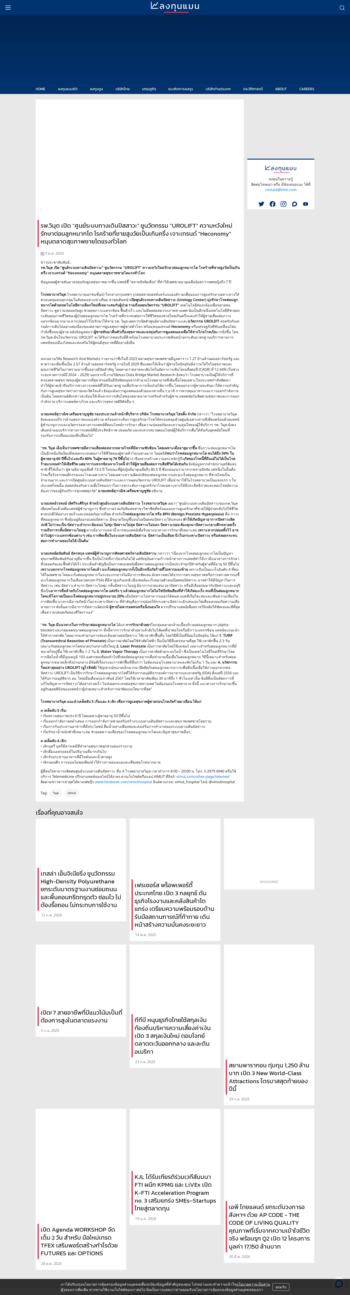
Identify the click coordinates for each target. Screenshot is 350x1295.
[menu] (8, 7)
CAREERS (306, 89)
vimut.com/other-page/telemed (202, 776)
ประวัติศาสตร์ (253, 89)
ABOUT (281, 89)
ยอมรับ (280, 1287)
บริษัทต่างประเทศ (218, 89)
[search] (342, 7)
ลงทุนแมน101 (67, 89)
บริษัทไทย (122, 89)
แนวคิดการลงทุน (180, 89)
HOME (40, 89)
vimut (72, 793)
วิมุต (56, 793)
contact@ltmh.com (280, 189)
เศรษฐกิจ (149, 89)
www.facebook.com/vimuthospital (123, 781)
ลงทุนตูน (96, 89)
